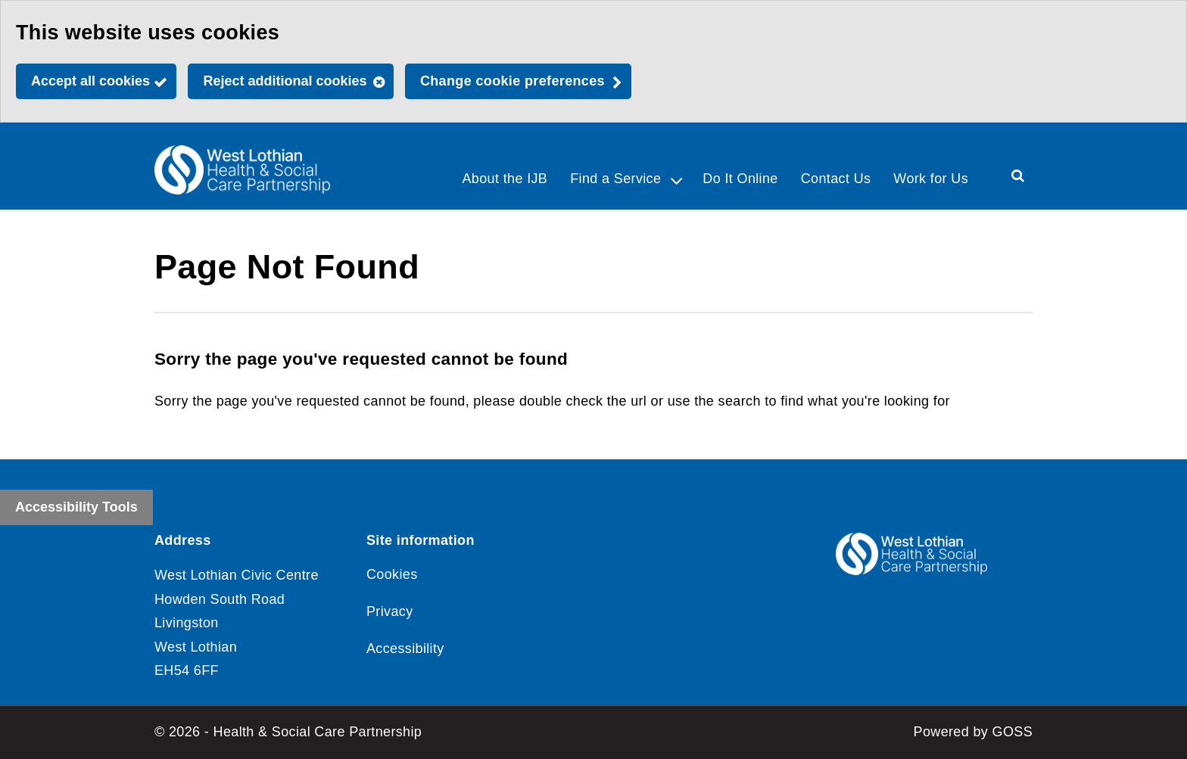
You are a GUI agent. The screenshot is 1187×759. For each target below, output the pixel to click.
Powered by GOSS (973, 732)
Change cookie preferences (512, 81)
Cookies (392, 574)
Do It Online (740, 178)
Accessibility (405, 648)
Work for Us (930, 178)
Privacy (389, 611)
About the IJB (504, 178)
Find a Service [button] (615, 178)
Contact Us (836, 178)
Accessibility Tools (76, 507)
